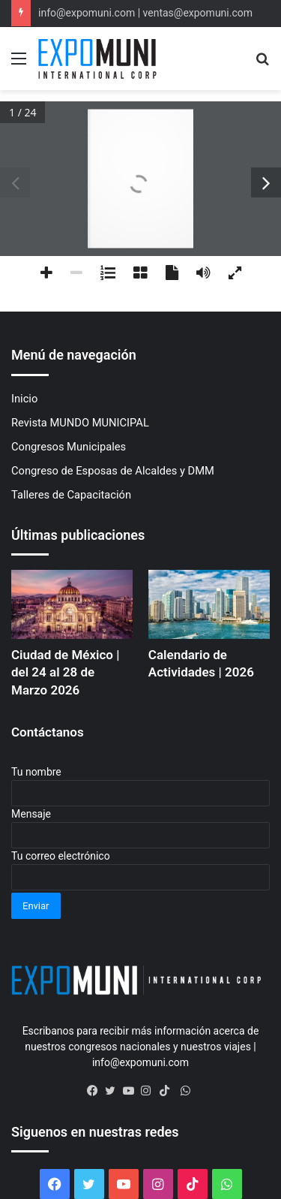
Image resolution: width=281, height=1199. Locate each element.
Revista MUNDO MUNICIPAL (80, 422)
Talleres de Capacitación (71, 495)
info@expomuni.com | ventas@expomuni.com (145, 13)
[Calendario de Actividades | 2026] (209, 604)
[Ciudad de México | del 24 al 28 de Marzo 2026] (72, 604)
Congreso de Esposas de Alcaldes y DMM (112, 470)
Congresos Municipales (68, 446)
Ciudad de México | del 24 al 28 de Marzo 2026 (65, 672)
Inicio (24, 398)
